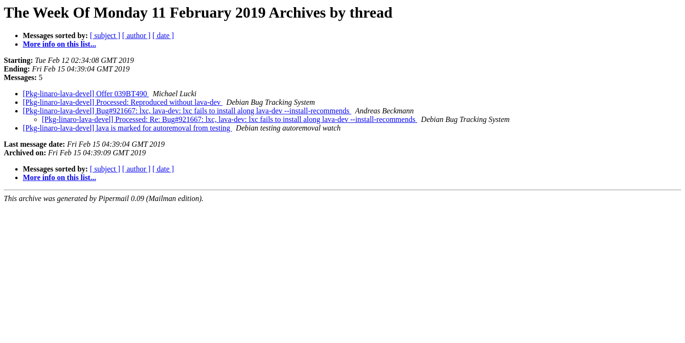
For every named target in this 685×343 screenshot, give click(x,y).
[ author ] (136, 35)
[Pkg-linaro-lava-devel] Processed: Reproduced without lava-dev (123, 102)
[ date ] (163, 35)
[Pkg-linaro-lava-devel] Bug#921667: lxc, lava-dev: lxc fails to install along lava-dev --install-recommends (187, 111)
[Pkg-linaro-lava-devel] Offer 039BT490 (86, 94)
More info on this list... (59, 44)
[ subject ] (105, 35)
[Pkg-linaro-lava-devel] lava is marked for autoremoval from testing (127, 128)
